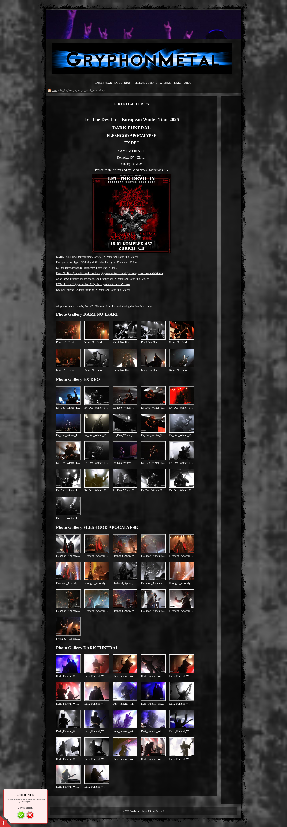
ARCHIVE (165, 83)
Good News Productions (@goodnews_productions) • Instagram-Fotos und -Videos (102, 278)
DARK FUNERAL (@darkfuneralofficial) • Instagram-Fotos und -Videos (97, 256)
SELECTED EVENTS (146, 83)
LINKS (177, 83)
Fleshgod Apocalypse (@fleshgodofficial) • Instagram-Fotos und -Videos (97, 262)
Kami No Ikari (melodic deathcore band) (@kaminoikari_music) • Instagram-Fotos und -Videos (109, 273)
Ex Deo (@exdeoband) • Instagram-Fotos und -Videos (86, 267)
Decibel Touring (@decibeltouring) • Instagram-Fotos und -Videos (93, 289)
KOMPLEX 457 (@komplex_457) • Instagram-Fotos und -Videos (93, 284)
